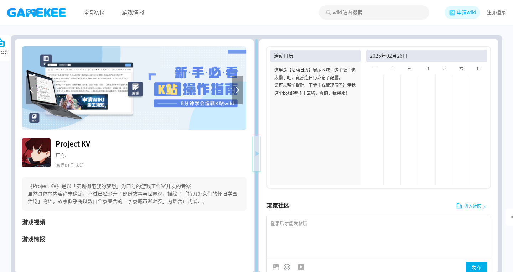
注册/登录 (496, 12)
